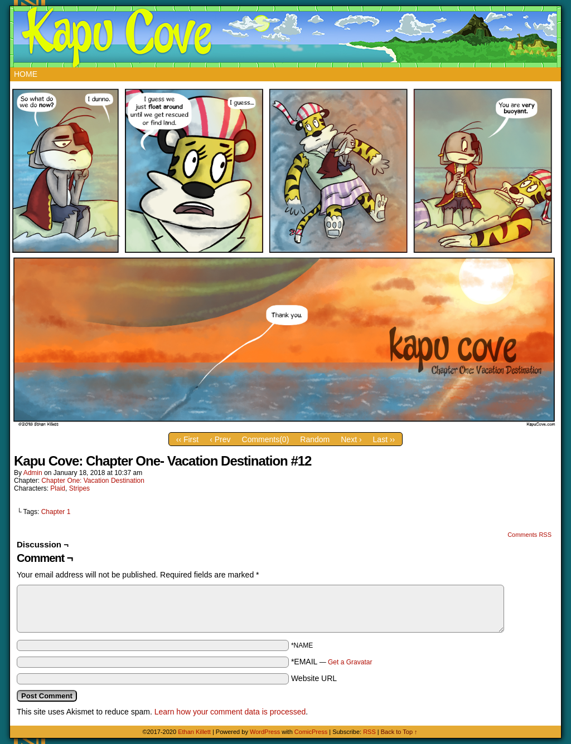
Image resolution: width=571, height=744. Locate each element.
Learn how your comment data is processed (230, 711)
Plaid (57, 488)
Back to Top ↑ (399, 731)
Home (25, 74)
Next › (351, 439)
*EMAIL (331, 661)
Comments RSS (529, 534)
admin (32, 473)
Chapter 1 (56, 512)
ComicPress (310, 731)
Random (315, 439)
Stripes (79, 488)
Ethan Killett (195, 731)
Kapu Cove (287, 36)
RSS (369, 731)
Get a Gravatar (350, 662)
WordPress (265, 731)
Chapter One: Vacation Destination (92, 480)
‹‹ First (187, 439)
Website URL (314, 678)
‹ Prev (220, 439)
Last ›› (384, 439)
